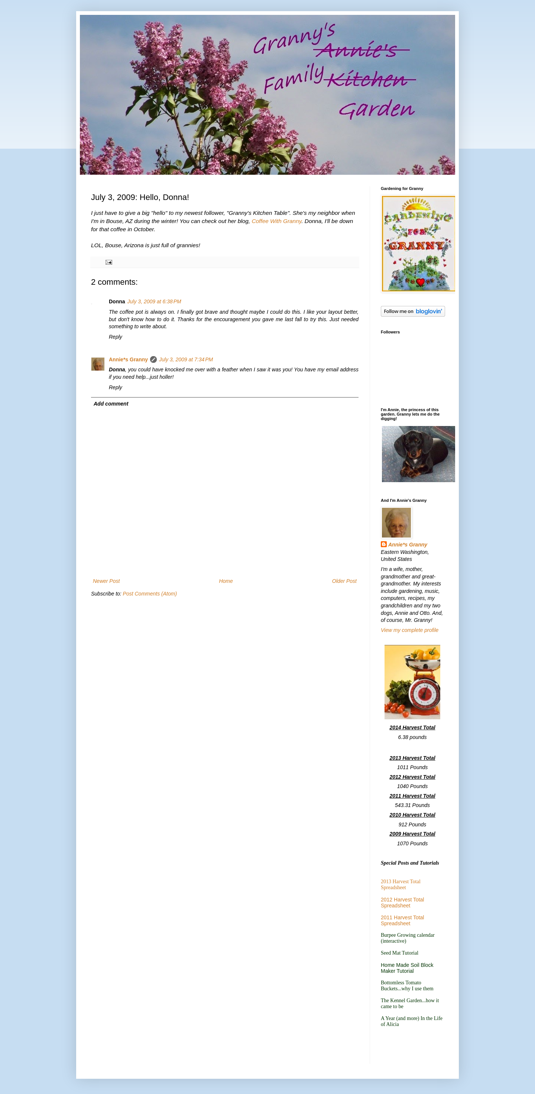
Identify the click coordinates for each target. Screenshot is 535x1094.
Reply (115, 337)
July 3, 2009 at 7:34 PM (186, 359)
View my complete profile (409, 630)
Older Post (344, 581)
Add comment (111, 404)
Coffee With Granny (276, 221)
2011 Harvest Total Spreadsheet (402, 920)
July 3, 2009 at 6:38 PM (154, 301)
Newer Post (106, 581)
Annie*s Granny (128, 359)
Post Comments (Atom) (150, 594)
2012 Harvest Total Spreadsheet (402, 903)
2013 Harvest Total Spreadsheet (401, 884)
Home (226, 581)
